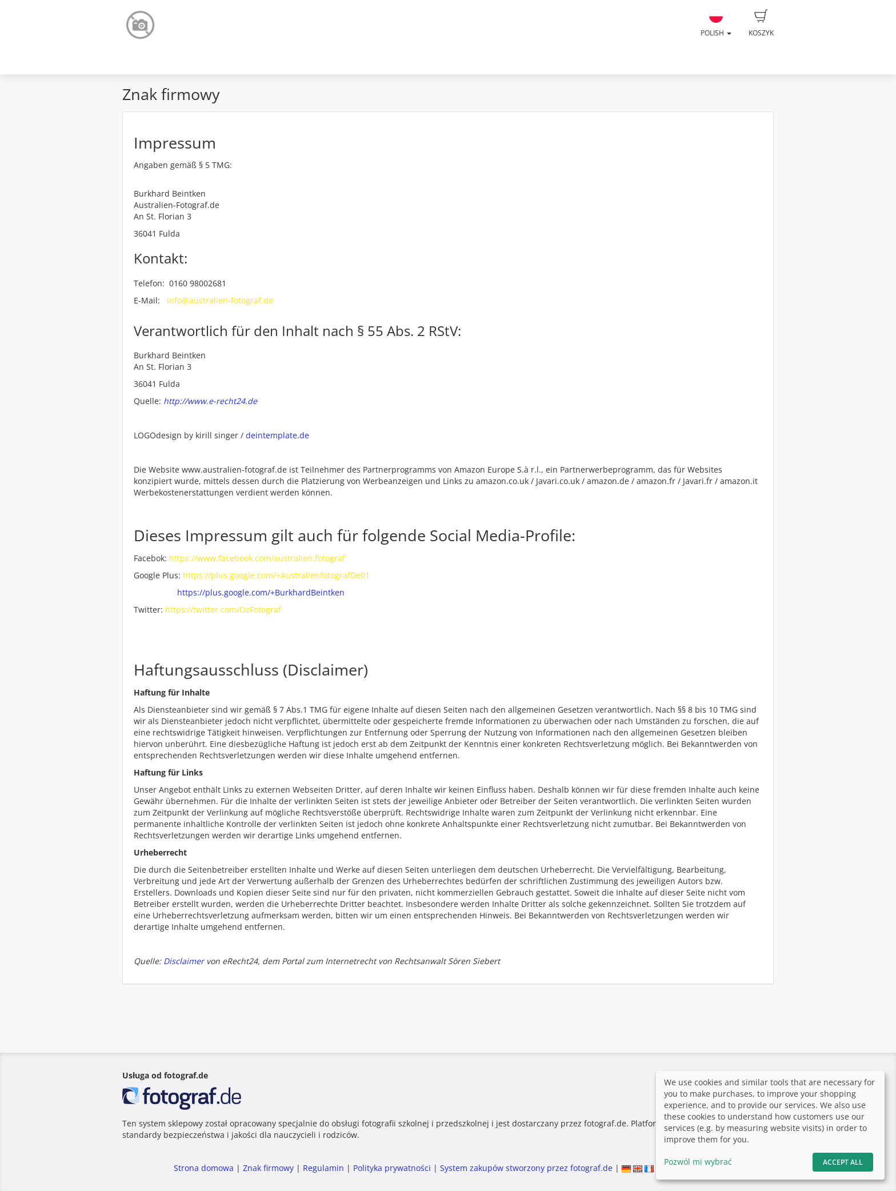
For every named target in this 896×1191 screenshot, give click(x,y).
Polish (716, 23)
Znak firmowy (269, 1167)
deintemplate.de (277, 435)
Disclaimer (183, 961)
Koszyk (761, 23)
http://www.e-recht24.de (210, 400)
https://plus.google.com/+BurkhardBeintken (261, 592)
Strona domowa (204, 1167)
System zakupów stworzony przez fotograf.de (526, 1167)
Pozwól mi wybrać (698, 1161)
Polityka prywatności (392, 1167)
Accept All (843, 1162)
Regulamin (323, 1167)
